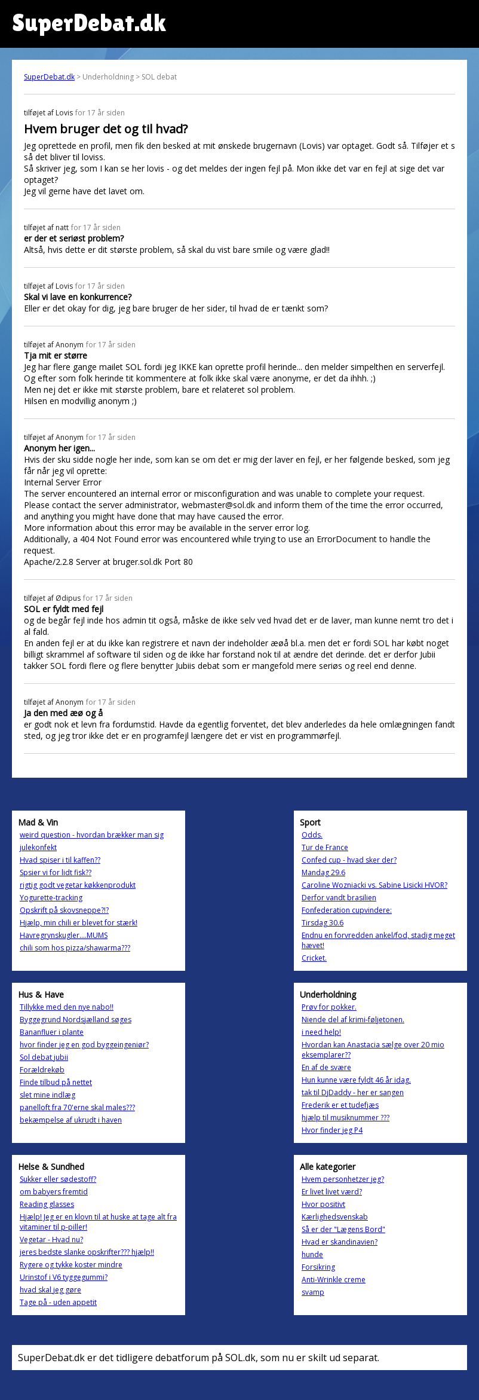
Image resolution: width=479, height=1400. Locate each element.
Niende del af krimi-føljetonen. (353, 1019)
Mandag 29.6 (323, 872)
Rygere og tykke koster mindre (71, 1265)
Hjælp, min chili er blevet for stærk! (78, 923)
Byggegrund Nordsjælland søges (75, 1019)
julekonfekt (38, 847)
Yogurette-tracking (51, 897)
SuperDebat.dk (49, 77)
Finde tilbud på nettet (56, 1082)
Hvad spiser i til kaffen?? (60, 860)
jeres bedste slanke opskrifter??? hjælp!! (87, 1252)
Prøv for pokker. (329, 1007)
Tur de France (325, 847)
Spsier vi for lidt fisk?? (55, 872)
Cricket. (314, 958)
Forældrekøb (42, 1070)
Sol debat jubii (44, 1057)
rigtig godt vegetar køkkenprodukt (78, 885)
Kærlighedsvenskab (335, 1217)
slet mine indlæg (47, 1095)
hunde (312, 1254)
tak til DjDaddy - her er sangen (353, 1092)
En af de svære (326, 1067)
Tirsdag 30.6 (322, 923)
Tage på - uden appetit (58, 1302)
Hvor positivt (323, 1204)
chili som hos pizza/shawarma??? (75, 948)
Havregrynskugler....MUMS (64, 935)
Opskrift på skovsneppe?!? (64, 910)
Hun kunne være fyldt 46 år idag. (356, 1080)
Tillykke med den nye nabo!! (66, 1007)
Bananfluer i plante (52, 1032)
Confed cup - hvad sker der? (349, 860)
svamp (313, 1292)
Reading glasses (47, 1204)
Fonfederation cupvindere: (347, 910)
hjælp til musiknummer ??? (345, 1117)
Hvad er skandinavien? (339, 1242)
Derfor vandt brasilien (339, 897)
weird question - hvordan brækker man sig (92, 835)
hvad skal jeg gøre (50, 1290)
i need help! (321, 1032)
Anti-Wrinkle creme (334, 1279)
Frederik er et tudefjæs (340, 1105)
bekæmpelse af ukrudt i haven (71, 1120)
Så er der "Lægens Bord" (343, 1229)
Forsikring (318, 1267)
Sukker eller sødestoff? (58, 1179)
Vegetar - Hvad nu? (51, 1239)
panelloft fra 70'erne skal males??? (77, 1107)
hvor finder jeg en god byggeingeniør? (84, 1045)
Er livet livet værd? (332, 1192)
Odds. (312, 835)
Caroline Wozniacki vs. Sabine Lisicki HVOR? (374, 885)
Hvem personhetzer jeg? (343, 1179)
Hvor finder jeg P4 (332, 1130)
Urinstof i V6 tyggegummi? (64, 1277)
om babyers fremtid (54, 1192)
